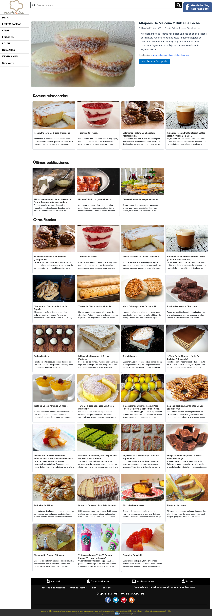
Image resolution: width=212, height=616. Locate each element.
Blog (94, 587)
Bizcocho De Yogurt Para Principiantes (97, 505)
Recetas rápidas (11, 24)
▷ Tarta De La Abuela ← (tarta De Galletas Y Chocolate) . (183, 357)
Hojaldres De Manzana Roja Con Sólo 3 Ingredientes (141, 457)
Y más (134, 614)
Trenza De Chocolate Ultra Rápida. (94, 306)
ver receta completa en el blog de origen (171, 55)
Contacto (8, 63)
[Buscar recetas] (102, 5)
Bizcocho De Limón (176, 505)
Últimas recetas (78, 587)
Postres (7, 43)
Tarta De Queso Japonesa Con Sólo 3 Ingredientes (96, 407)
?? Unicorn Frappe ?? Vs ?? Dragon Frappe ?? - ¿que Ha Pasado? (95, 556)
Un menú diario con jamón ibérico (94, 199)
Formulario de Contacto (182, 587)
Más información (125, 614)
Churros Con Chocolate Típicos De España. (50, 308)
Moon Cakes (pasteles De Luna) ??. (140, 306)
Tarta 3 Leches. (130, 356)
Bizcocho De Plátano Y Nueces (49, 555)
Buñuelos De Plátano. (44, 505)
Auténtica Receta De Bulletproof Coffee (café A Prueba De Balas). (186, 134)
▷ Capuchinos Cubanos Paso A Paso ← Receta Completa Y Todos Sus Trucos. (142, 407)
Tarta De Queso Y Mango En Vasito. (51, 406)
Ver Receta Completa (154, 61)
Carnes (6, 30)
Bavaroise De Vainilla (133, 555)
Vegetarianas (10, 56)
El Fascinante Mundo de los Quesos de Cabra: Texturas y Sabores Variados (52, 201)
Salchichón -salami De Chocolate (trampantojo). (139, 134)
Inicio (5, 17)
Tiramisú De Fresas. (88, 133)
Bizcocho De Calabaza (133, 505)
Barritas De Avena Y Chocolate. (182, 306)
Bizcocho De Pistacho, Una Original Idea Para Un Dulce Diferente (97, 457)
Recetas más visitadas (54, 587)
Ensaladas (8, 50)
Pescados (8, 37)
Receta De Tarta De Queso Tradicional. (52, 133)
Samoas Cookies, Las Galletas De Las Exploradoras (185, 407)
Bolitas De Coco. (42, 356)
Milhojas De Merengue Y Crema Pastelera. (93, 357)
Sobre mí (106, 587)
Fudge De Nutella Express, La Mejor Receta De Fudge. (184, 457)
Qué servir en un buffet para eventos (140, 199)
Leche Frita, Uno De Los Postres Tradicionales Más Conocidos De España (53, 457)
